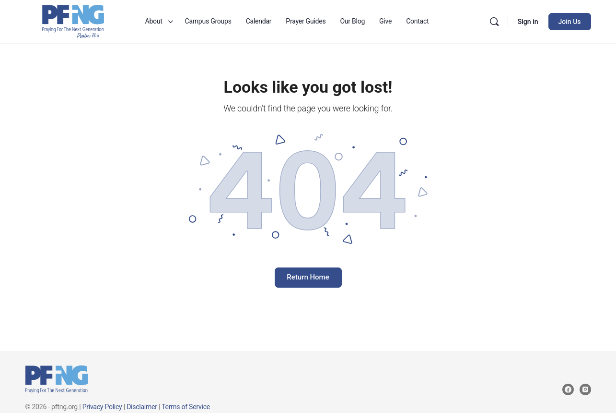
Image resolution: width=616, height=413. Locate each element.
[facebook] (568, 389)
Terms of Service (186, 407)
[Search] (494, 21)
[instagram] (585, 389)
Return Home (308, 277)
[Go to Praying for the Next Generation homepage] (73, 20)
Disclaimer (142, 407)
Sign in (528, 21)
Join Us (569, 21)
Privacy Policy (102, 407)
